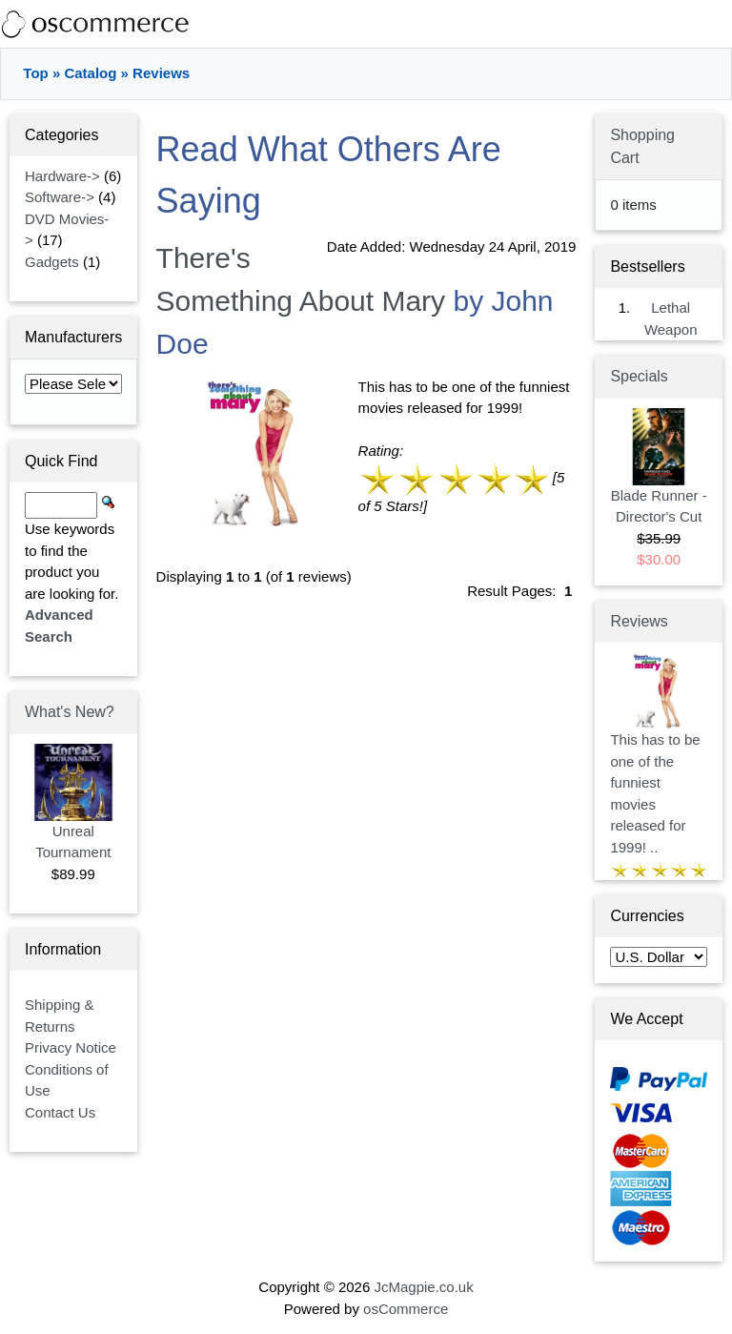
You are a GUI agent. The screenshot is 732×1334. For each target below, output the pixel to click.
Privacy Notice (70, 1047)
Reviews (161, 73)
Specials (638, 376)
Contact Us (60, 1112)
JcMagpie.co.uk (423, 1287)
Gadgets (52, 262)
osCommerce (405, 1309)
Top (35, 73)
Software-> (59, 197)
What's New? (69, 712)
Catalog (90, 73)
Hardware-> (62, 176)
